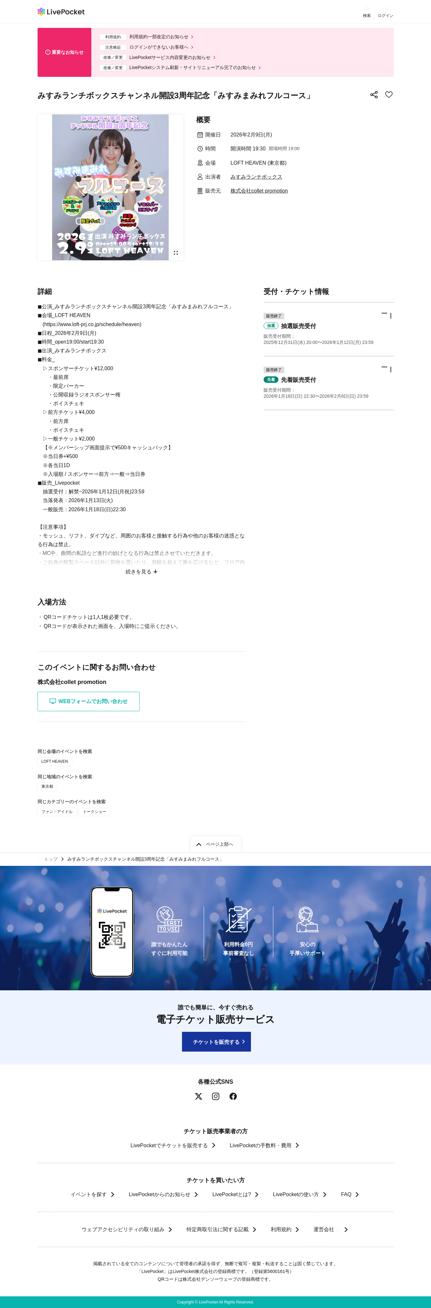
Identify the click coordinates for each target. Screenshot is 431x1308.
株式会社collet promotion (259, 191)
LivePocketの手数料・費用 (260, 1145)
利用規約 (281, 1229)
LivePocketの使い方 (296, 1194)
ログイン (385, 15)
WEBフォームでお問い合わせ (89, 701)
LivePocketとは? (231, 1194)
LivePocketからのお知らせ (159, 1194)
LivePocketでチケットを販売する (169, 1145)
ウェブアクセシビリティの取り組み (123, 1229)
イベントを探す (89, 1194)
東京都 (47, 786)
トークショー (94, 811)
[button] (329, 329)
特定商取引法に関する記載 (218, 1229)
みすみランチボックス (256, 177)
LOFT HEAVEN (54, 761)
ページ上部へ (219, 844)
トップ (51, 859)
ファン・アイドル (57, 811)
